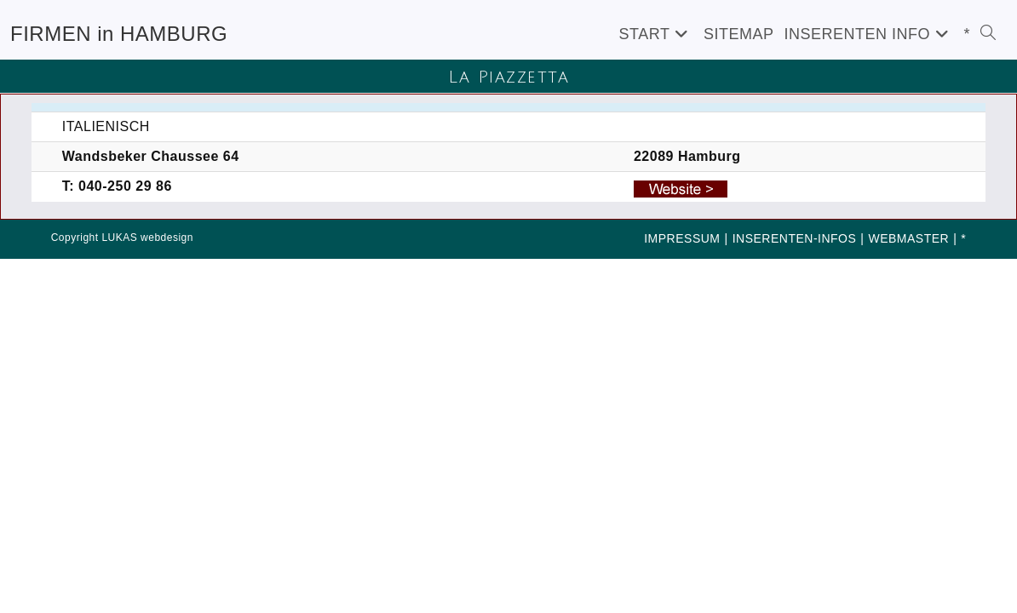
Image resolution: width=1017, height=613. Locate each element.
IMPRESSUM (682, 238)
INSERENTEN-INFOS (795, 238)
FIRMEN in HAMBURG (118, 33)
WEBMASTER (908, 238)
